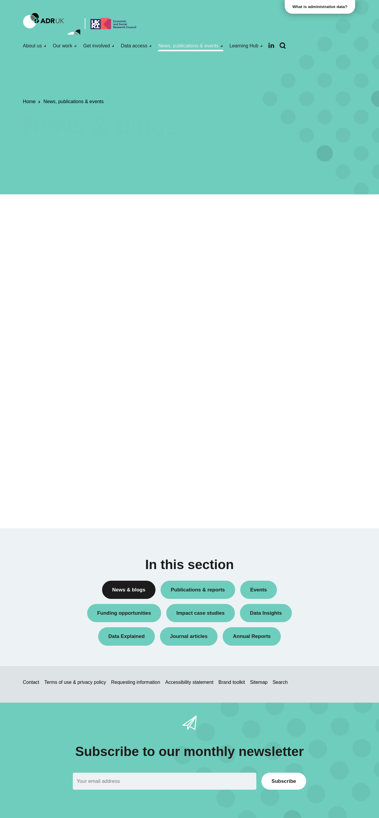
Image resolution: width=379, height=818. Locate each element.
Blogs (274, 229)
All (271, 209)
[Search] (282, 45)
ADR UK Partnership (289, 396)
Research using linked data (296, 300)
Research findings (287, 290)
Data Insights (282, 239)
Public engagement (288, 270)
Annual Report (283, 219)
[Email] (164, 781)
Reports (276, 280)
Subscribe (284, 781)
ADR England (282, 376)
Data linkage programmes (294, 249)
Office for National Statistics (296, 406)
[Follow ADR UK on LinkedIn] (271, 45)
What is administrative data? (321, 6)
